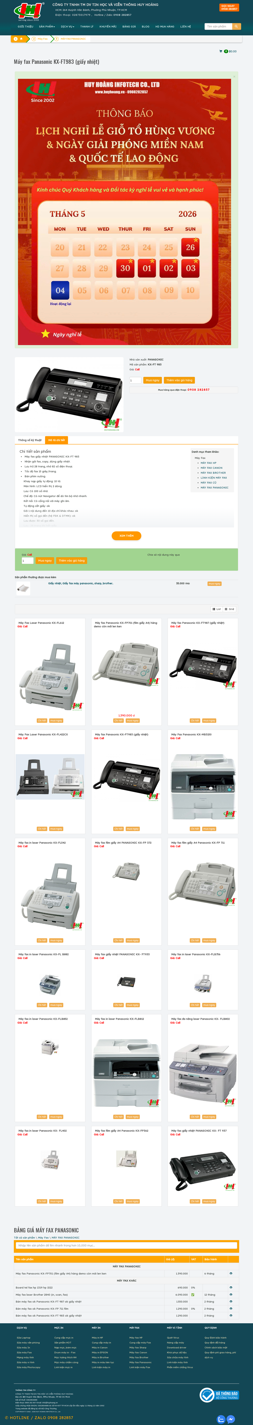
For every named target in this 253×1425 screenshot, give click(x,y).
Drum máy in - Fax (65, 1352)
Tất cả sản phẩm (24, 1237)
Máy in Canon (100, 1347)
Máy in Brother (100, 1357)
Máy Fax (43, 1237)
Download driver (176, 1347)
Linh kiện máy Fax (139, 1367)
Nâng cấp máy (175, 1342)
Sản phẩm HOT (62, 1342)
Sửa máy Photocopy (28, 1367)
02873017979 (81, 14)
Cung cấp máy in (101, 1342)
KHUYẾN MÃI (107, 26)
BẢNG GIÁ (129, 26)
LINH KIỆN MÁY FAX (214, 477)
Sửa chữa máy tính (177, 1357)
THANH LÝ (86, 26)
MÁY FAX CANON (211, 467)
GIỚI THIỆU (25, 26)
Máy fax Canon (138, 1352)
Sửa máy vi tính (25, 1362)
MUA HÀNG (164, 26)
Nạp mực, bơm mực (65, 1347)
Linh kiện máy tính (177, 1362)
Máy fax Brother (138, 1357)
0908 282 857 (30, 1403)
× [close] (234, 76)
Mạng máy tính (25, 1357)
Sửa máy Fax (24, 1352)
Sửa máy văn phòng (28, 1342)
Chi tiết (42, 720)
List (217, 609)
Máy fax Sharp (137, 1347)
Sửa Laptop (23, 1337)
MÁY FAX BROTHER (213, 472)
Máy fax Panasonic (140, 1362)
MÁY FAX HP (208, 462)
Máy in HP (97, 1337)
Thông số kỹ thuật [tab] (30, 440)
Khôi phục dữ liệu (177, 1352)
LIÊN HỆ (185, 26)
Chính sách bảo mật (216, 1347)
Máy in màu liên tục (103, 1362)
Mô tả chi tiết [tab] (56, 440)
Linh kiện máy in (101, 1367)
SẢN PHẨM (47, 26)
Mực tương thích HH (65, 1357)
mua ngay (214, 583)
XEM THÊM (126, 535)
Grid (229, 609)
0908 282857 (122, 14)
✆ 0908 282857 (39, 1417)
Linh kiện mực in (63, 1367)
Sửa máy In (23, 1347)
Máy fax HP (136, 1337)
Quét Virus (173, 1337)
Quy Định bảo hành (216, 1337)
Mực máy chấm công (66, 1362)
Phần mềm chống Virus (180, 1367)
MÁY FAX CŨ (208, 482)
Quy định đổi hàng (215, 1342)
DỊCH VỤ (67, 26)
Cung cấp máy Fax (140, 1342)
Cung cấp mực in (63, 1337)
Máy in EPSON (100, 1352)
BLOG (145, 26)
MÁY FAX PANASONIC (214, 487)
